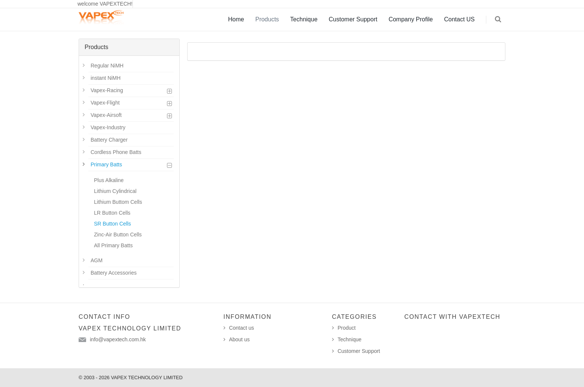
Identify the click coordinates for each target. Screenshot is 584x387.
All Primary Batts (113, 245)
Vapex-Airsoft (106, 115)
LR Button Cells (112, 213)
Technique (303, 19)
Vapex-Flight (105, 103)
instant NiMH (106, 78)
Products (267, 19)
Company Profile (411, 19)
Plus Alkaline (109, 180)
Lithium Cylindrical (115, 191)
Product (347, 328)
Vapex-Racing (107, 90)
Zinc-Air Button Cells (118, 235)
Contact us (241, 328)
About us (239, 339)
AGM (97, 260)
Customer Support (353, 19)
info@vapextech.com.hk (118, 339)
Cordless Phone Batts (116, 152)
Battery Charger (109, 140)
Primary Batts (106, 164)
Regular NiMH (107, 66)
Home (236, 19)
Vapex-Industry (108, 127)
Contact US (459, 19)
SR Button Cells (112, 224)
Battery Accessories (114, 273)
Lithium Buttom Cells (118, 202)
